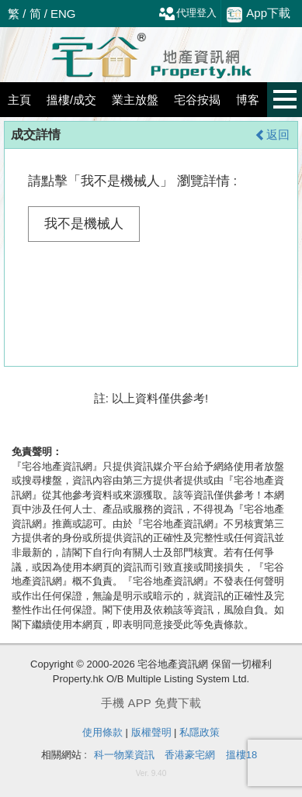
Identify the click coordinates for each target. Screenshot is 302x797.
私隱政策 (199, 732)
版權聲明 (151, 732)
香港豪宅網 (190, 755)
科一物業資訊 (124, 755)
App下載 (258, 14)
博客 (247, 99)
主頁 (19, 99)
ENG (63, 13)
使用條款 (102, 732)
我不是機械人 (83, 223)
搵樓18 (241, 755)
